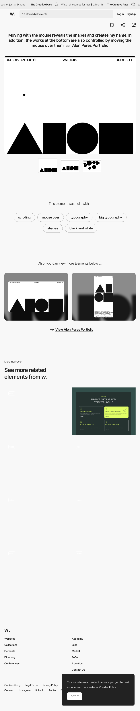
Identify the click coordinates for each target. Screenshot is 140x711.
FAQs (75, 657)
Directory (9, 657)
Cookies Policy (12, 685)
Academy (77, 638)
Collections (10, 644)
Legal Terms (31, 685)
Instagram (25, 690)
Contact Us (78, 669)
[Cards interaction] (104, 411)
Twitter (52, 690)
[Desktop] (36, 297)
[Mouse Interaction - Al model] (104, 518)
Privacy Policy (50, 685)
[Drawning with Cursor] (36, 518)
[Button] (36, 411)
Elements (9, 651)
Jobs (74, 644)
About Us (77, 663)
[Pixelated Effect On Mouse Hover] (36, 571)
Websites (9, 638)
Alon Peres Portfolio (90, 45)
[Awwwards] (12, 14)
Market (76, 651)
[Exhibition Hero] (104, 465)
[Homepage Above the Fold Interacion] (104, 571)
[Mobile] (104, 297)
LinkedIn (39, 690)
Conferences (12, 663)
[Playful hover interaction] (36, 465)
